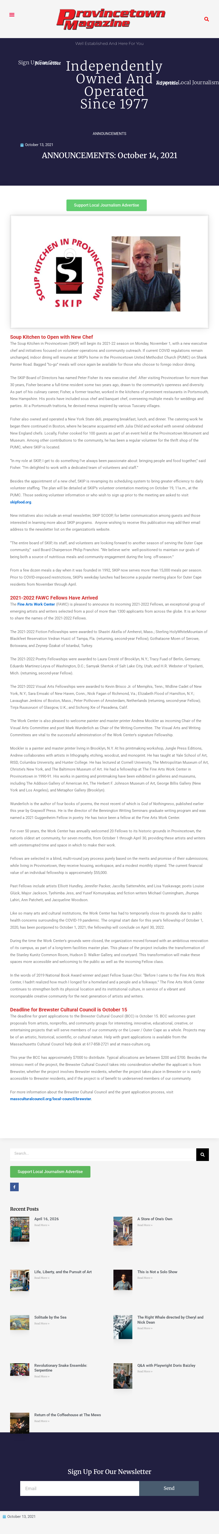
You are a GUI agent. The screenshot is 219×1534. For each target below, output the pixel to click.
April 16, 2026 (46, 1219)
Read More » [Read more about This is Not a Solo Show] (145, 1278)
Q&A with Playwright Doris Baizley (166, 1365)
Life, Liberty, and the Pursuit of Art (63, 1272)
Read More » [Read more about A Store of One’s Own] (145, 1225)
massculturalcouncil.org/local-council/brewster (50, 1099)
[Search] (202, 1154)
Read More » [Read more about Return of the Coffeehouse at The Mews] (42, 1421)
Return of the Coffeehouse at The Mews (67, 1415)
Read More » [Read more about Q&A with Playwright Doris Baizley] (145, 1371)
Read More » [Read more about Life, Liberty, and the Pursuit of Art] (42, 1278)
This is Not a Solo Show (157, 1272)
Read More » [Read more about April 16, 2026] (42, 1225)
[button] (12, 14)
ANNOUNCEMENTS (109, 133)
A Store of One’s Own (154, 1219)
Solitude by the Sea (50, 1317)
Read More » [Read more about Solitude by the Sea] (42, 1323)
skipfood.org (20, 502)
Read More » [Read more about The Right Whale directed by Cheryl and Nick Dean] (145, 1328)
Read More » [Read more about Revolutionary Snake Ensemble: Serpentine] (42, 1376)
